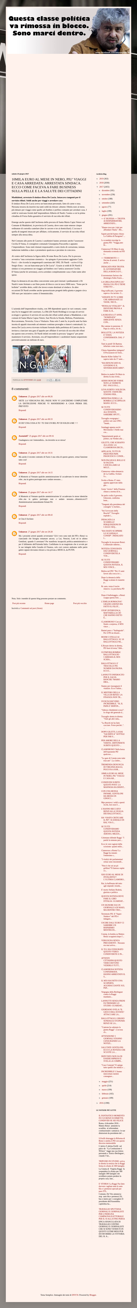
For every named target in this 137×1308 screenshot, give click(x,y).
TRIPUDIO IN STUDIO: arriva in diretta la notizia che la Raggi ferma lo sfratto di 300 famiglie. (112, 1163)
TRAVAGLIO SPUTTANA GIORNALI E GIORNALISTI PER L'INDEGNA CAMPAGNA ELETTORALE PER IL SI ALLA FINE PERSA (112, 1214)
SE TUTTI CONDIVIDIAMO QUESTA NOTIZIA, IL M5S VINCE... (112, 563)
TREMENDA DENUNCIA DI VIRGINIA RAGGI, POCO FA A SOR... (112, 767)
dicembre (106, 190)
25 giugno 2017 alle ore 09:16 (41, 436)
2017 (101, 187)
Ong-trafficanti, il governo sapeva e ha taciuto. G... (112, 292)
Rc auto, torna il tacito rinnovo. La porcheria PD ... (112, 588)
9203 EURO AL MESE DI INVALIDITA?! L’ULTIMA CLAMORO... (113, 877)
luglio (104, 211)
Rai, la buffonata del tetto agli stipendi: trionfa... (111, 884)
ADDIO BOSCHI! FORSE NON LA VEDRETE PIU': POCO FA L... (112, 383)
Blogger (92, 1295)
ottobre (105, 199)
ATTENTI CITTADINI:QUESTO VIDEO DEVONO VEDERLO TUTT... (111, 962)
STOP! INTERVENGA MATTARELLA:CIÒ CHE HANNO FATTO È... (111, 614)
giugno (105, 215)
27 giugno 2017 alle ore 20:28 (40, 532)
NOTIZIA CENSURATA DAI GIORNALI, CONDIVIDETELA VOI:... (111, 552)
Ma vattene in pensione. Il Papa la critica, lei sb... (112, 327)
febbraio (105, 1094)
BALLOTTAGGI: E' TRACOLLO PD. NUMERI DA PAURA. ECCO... (112, 667)
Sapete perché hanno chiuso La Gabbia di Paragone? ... (113, 235)
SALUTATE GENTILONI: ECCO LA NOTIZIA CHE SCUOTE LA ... (113, 1049)
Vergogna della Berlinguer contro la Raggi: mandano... (112, 994)
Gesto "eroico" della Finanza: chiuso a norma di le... (113, 490)
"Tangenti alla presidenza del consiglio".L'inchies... (113, 505)
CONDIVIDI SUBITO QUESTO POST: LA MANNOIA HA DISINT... (113, 784)
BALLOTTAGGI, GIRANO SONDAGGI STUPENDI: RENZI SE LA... (113, 1020)
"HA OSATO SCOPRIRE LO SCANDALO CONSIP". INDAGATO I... (112, 534)
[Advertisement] (27, 81)
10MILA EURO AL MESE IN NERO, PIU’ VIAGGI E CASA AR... (112, 775)
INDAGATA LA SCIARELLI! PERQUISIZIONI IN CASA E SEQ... (111, 523)
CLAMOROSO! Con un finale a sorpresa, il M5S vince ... (112, 624)
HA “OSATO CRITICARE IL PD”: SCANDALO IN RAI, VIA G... (112, 820)
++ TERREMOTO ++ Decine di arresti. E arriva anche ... (112, 260)
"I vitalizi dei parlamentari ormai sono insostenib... (112, 860)
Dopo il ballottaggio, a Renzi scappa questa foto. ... (113, 596)
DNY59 (75, 1295)
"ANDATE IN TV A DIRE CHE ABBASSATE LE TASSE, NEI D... (112, 299)
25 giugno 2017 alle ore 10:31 (40, 453)
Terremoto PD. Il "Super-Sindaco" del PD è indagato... (111, 916)
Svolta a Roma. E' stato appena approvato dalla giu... (111, 482)
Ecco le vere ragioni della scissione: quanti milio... (112, 845)
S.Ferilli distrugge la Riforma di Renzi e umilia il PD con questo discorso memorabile (112, 1140)
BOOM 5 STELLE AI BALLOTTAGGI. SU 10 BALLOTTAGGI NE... (112, 639)
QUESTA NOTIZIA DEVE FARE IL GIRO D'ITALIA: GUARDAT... (112, 898)
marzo (104, 1090)
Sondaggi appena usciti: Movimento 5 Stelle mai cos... (112, 429)
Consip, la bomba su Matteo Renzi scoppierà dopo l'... (112, 935)
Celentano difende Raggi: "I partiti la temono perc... (112, 839)
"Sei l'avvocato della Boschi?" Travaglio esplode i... (110, 513)
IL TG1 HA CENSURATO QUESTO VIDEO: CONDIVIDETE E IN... (112, 951)
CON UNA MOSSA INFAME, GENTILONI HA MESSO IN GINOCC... (112, 794)
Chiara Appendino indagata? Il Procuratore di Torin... (112, 351)
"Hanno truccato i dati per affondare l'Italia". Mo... (112, 228)
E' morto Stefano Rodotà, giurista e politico (111, 891)
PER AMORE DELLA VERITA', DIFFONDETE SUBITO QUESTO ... (113, 743)
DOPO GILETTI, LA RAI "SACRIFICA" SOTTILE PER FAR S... (113, 734)
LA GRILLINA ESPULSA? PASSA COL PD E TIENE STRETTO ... (113, 284)
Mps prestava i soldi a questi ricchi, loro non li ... (113, 803)
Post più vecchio (80, 603)
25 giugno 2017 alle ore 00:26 (40, 396)
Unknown (23, 396)
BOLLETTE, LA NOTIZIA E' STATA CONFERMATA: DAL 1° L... (113, 336)
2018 (101, 183)
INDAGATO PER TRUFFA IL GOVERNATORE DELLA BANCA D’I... (112, 269)
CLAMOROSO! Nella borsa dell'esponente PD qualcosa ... (113, 751)
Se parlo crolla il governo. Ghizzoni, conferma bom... (112, 498)
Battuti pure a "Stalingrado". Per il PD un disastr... (112, 631)
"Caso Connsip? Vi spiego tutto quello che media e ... (113, 1066)
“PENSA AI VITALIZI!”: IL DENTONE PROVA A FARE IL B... (113, 308)
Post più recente (18, 603)
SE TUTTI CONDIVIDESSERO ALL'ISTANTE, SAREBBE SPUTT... (111, 410)
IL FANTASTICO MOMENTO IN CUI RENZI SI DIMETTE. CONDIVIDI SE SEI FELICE (112, 1118)
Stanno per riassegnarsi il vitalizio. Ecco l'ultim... (112, 687)
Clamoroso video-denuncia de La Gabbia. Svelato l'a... (112, 473)
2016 (101, 1103)
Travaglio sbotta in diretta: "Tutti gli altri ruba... (112, 717)
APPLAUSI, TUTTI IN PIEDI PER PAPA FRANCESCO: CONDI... (113, 453)
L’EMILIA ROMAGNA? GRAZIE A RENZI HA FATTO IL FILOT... (112, 604)
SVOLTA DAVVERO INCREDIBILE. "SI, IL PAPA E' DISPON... (112, 703)
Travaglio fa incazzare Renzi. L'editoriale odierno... (113, 543)
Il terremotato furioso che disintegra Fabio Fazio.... (112, 276)
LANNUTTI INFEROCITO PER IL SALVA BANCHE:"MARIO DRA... (112, 678)
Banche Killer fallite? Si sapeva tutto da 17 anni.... (112, 358)
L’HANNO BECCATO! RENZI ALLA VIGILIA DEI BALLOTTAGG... (112, 811)
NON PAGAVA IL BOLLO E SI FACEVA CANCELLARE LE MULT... (113, 464)
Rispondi (22, 410)
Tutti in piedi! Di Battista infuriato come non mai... (112, 345)
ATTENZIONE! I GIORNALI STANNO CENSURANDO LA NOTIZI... (111, 1039)
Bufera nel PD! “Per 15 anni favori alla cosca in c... (112, 572)
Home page (49, 603)
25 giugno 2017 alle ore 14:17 (40, 492)
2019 (101, 179)
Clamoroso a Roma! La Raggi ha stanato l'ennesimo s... (110, 853)
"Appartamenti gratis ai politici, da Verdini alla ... (112, 437)
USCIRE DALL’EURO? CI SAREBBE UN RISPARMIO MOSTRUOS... (112, 926)
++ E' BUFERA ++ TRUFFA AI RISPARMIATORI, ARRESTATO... (113, 221)
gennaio (105, 1098)
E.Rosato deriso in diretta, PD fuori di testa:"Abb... (112, 647)
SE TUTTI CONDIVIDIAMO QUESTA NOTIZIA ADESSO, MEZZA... (111, 830)
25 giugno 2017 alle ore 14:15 (40, 473)
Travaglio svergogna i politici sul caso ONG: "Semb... (111, 420)
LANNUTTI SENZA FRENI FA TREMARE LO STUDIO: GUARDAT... (113, 1003)
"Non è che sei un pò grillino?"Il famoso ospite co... (112, 868)
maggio (105, 1081)
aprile (104, 1086)
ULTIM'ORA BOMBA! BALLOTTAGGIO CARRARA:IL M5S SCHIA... (111, 656)
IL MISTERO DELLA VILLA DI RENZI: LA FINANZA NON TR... (111, 694)
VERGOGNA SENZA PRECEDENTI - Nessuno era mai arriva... (113, 942)
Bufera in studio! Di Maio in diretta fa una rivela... (113, 375)
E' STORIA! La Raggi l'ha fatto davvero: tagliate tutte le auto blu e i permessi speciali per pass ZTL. (112, 1187)
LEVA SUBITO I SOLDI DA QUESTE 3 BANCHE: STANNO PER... (113, 392)
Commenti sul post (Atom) (32, 608)
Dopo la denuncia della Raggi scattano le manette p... (112, 580)
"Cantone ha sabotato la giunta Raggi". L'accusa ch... (112, 1029)
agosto (105, 207)
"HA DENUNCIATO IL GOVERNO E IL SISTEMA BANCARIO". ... (113, 366)
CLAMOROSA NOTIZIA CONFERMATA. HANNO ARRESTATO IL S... (113, 973)
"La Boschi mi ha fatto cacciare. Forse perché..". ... (112, 725)
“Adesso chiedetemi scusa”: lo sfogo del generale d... (112, 711)
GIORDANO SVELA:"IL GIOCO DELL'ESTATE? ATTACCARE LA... (112, 1012)
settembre (106, 203)
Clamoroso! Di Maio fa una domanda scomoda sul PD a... (113, 251)
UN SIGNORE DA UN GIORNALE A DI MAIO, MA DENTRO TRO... (113, 907)
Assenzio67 (23, 436)
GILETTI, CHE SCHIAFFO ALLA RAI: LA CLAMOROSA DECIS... (113, 445)
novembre (106, 194)
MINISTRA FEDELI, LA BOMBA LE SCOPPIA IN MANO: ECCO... (113, 400)
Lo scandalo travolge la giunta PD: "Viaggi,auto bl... (112, 242)
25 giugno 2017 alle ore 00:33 (40, 419)
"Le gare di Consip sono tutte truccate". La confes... (113, 759)
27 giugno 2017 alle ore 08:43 (40, 515)
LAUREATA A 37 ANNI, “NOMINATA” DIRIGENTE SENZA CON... (111, 318)
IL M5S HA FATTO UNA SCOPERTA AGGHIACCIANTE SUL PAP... (113, 984)
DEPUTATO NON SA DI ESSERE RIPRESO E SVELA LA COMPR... (111, 1058)
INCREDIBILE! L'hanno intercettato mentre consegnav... (111, 1074)
